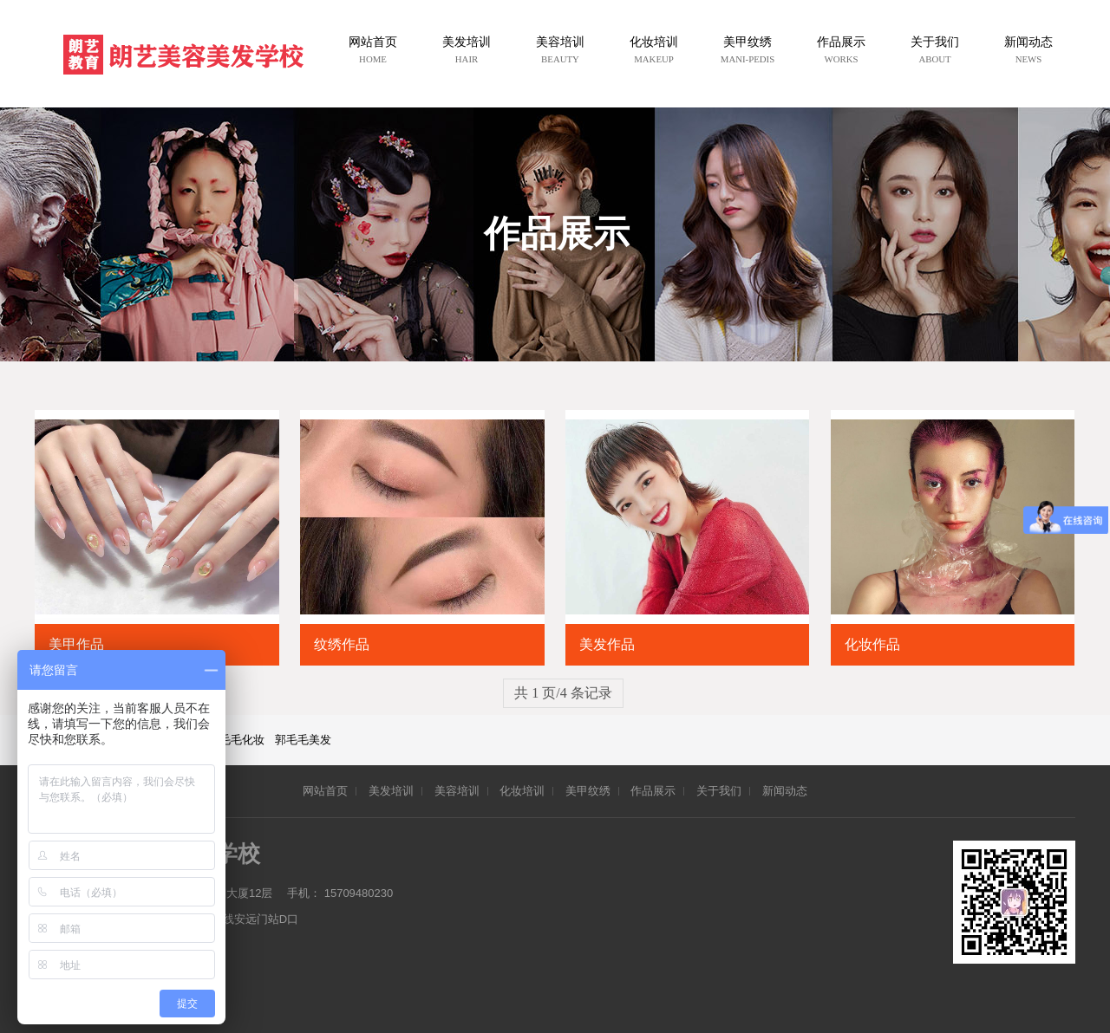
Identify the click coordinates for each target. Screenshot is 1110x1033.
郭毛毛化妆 (236, 739)
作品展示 (653, 790)
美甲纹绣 (587, 790)
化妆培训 (522, 790)
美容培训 (457, 790)
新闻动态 (784, 790)
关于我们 (718, 790)
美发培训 (391, 790)
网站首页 (325, 790)
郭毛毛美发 (303, 739)
